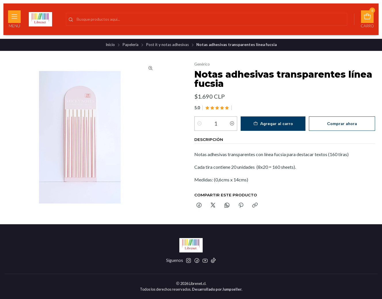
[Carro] (367, 19)
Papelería (130, 45)
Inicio (110, 45)
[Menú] (14, 19)
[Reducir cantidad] (199, 124)
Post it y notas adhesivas (167, 45)
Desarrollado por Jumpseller (217, 289)
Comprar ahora (342, 123)
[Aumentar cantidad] (232, 124)
